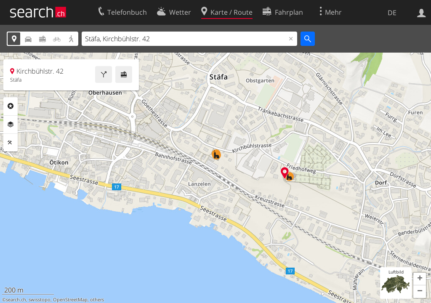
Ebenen (10, 124)
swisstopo (40, 300)
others (97, 300)
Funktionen (10, 143)
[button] (419, 279)
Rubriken (10, 106)
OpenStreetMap (70, 300)
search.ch (16, 300)
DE (392, 12)
